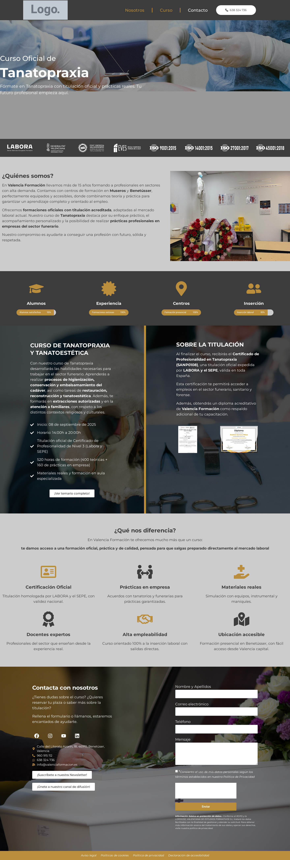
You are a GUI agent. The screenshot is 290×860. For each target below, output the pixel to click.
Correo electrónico (191, 704)
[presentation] (205, 791)
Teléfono (183, 722)
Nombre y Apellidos (193, 687)
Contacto (198, 10)
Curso (166, 10)
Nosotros (134, 10)
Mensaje (183, 740)
